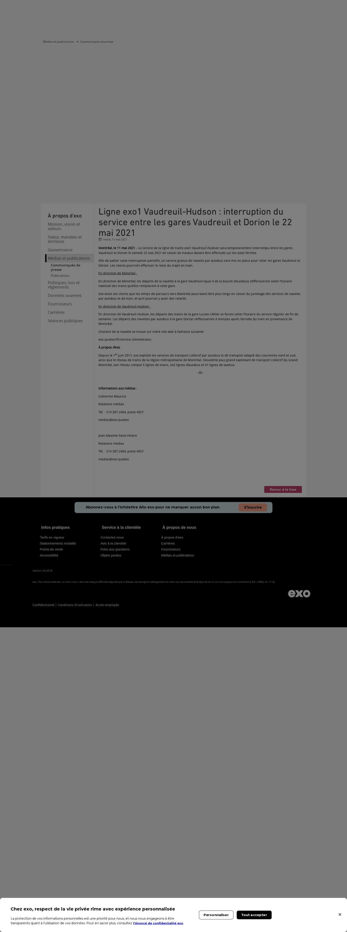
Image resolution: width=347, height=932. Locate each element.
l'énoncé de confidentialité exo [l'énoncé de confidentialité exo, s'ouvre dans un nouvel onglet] (160, 923)
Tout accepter (254, 915)
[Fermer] (340, 914)
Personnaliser (216, 915)
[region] (173, 915)
